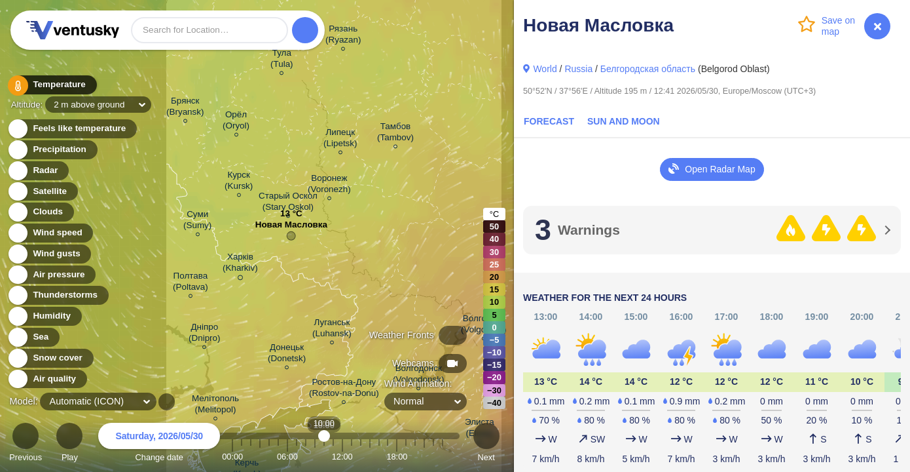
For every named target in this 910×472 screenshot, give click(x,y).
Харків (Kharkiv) (240, 264)
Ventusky (70, 30)
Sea (33, 337)
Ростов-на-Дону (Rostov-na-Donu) (344, 389)
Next (486, 444)
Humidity (44, 316)
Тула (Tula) (281, 60)
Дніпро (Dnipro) (205, 334)
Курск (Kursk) (239, 182)
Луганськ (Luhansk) (332, 329)
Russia (578, 69)
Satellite (42, 191)
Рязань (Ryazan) (343, 36)
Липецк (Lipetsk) (340, 139)
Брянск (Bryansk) (185, 108)
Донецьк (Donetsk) (287, 354)
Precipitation (52, 149)
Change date (159, 444)
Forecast (549, 121)
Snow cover (50, 358)
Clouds (40, 212)
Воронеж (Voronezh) (329, 185)
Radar (38, 170)
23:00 (442, 457)
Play (69, 444)
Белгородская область (647, 69)
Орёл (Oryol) (236, 121)
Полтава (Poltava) (190, 283)
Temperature (52, 84)
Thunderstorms (58, 295)
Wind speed (50, 233)
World (544, 69)
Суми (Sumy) (197, 221)
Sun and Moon (623, 121)
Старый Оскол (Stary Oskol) (288, 203)
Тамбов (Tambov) (395, 133)
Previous (25, 444)
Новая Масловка (291, 228)
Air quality (47, 379)
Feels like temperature (72, 128)
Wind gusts (49, 254)
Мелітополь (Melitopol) (215, 405)
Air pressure (51, 275)
